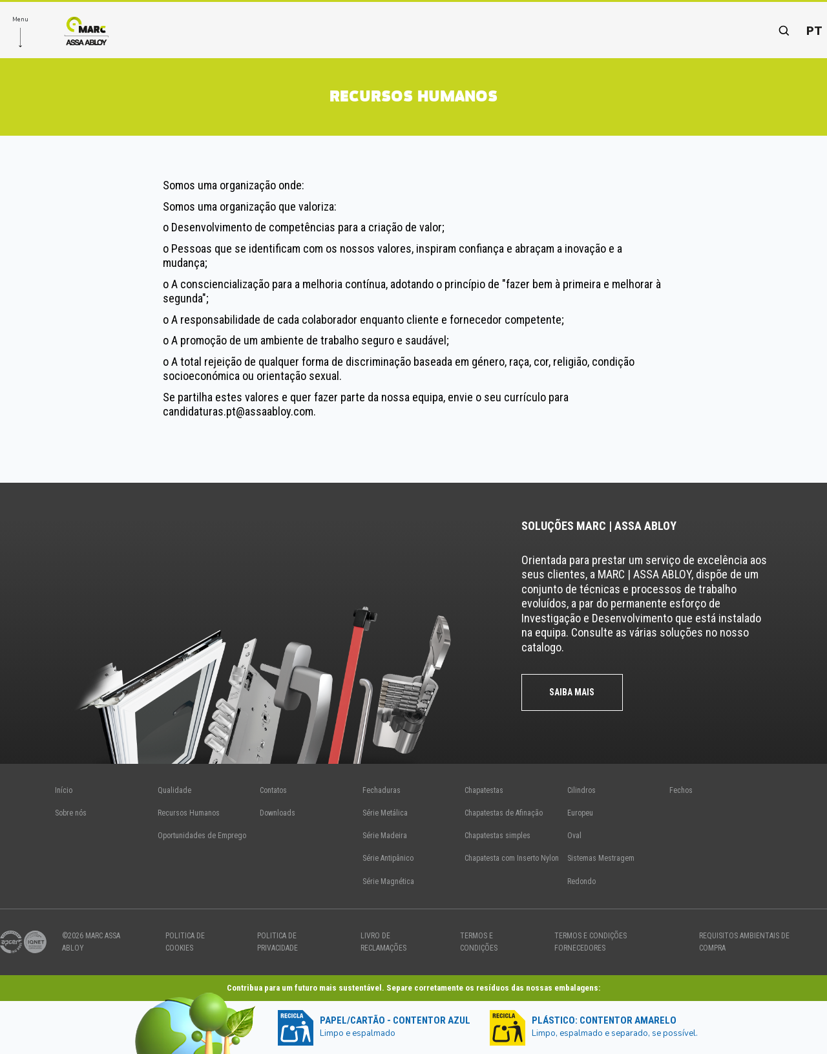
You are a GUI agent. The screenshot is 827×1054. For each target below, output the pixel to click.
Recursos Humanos (189, 812)
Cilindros (581, 790)
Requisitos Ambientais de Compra (744, 942)
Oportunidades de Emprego (202, 835)
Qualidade (174, 790)
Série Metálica (385, 812)
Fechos (681, 790)
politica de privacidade (277, 942)
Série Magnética (388, 881)
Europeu (580, 812)
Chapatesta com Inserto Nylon (512, 858)
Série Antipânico (388, 858)
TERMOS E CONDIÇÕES (478, 942)
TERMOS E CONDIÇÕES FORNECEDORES (590, 942)
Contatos (273, 790)
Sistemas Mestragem (600, 858)
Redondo (581, 881)
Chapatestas (484, 790)
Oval (574, 835)
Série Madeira (384, 835)
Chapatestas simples (497, 835)
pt (814, 30)
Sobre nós (71, 812)
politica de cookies (185, 942)
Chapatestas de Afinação (504, 812)
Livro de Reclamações (383, 942)
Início (63, 790)
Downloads (277, 812)
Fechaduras (381, 790)
